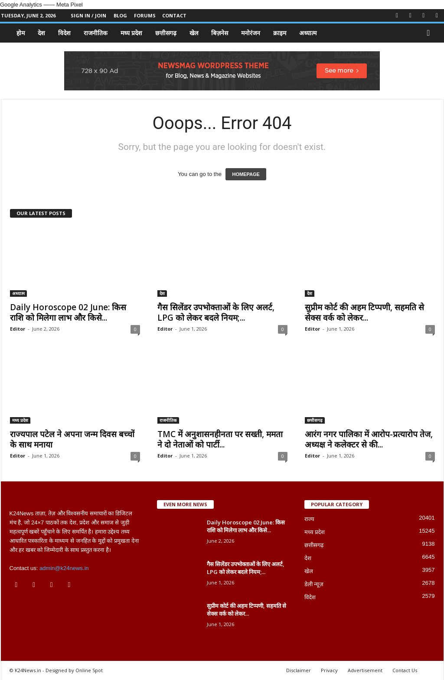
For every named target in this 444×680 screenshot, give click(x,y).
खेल (193, 33)
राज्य (309, 519)
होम (20, 33)
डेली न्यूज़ (314, 584)
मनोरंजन (250, 33)
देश (41, 33)
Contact (174, 15)
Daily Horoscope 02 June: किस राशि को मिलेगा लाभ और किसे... (68, 312)
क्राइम (279, 33)
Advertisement (365, 670)
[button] (430, 33)
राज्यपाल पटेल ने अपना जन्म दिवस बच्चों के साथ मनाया (72, 439)
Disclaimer (298, 670)
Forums (145, 15)
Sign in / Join (88, 15)
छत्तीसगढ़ (165, 33)
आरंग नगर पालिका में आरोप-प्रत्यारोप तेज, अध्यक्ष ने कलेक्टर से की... (369, 439)
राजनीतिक (96, 33)
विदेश (64, 33)
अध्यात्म (308, 33)
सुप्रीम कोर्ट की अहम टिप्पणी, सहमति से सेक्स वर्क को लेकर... (364, 312)
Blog (120, 15)
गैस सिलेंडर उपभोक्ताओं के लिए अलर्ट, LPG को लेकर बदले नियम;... (215, 312)
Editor (17, 328)
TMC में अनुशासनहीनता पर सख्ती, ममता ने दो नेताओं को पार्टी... (220, 439)
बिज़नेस (219, 33)
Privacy (329, 670)
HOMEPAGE (245, 174)
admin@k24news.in (64, 568)
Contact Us (404, 670)
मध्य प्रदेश (131, 33)
